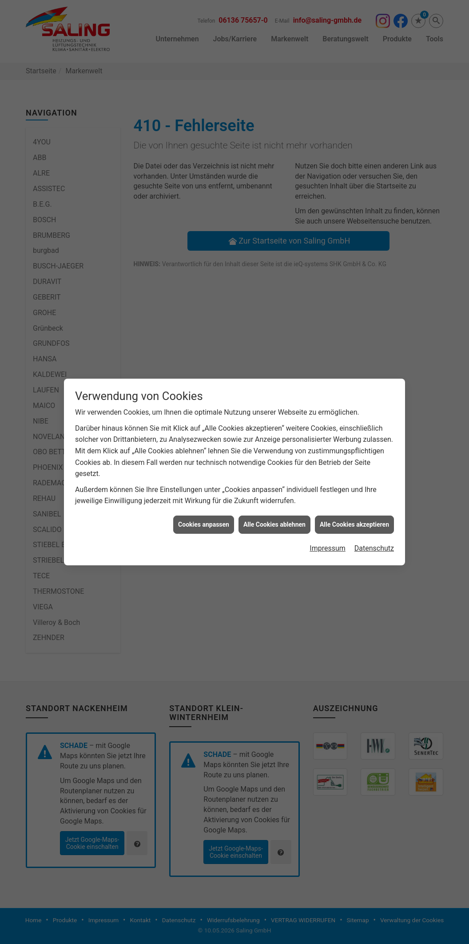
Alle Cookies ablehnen (274, 462)
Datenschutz (374, 487)
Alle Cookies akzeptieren (354, 462)
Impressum (328, 487)
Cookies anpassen (203, 462)
